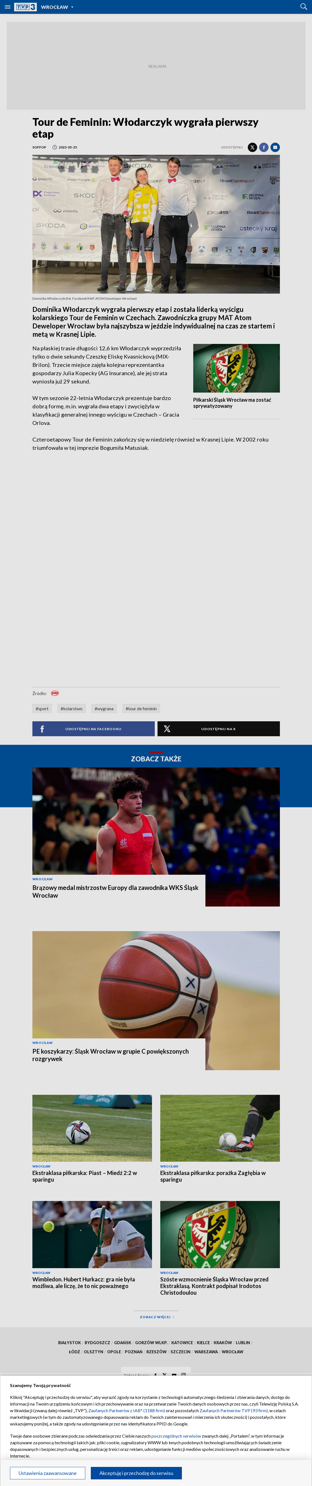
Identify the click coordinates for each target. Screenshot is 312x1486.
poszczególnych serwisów (176, 1435)
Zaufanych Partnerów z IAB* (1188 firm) (126, 1410)
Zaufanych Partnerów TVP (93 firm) (234, 1410)
